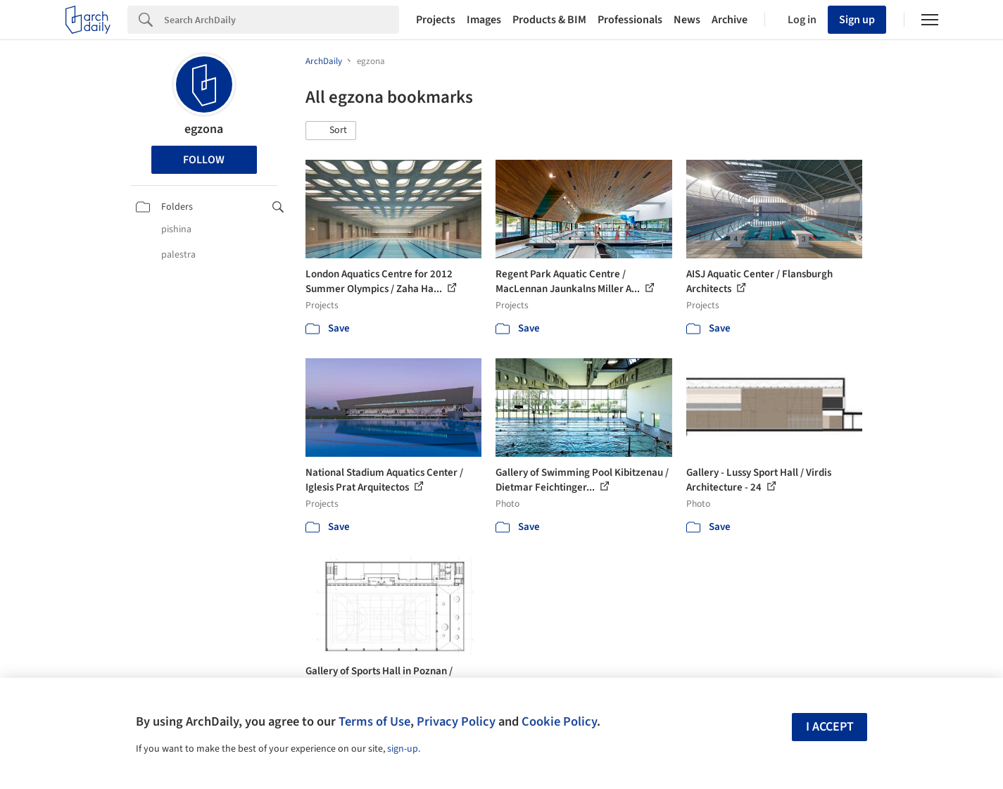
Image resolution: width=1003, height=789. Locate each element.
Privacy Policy (456, 721)
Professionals (630, 19)
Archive (729, 19)
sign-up (402, 749)
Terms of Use (374, 721)
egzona (203, 129)
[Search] (281, 20)
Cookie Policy (559, 721)
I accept (830, 727)
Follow (204, 160)
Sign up (857, 19)
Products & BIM (549, 19)
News (687, 19)
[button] (330, 131)
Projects (435, 19)
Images (484, 19)
